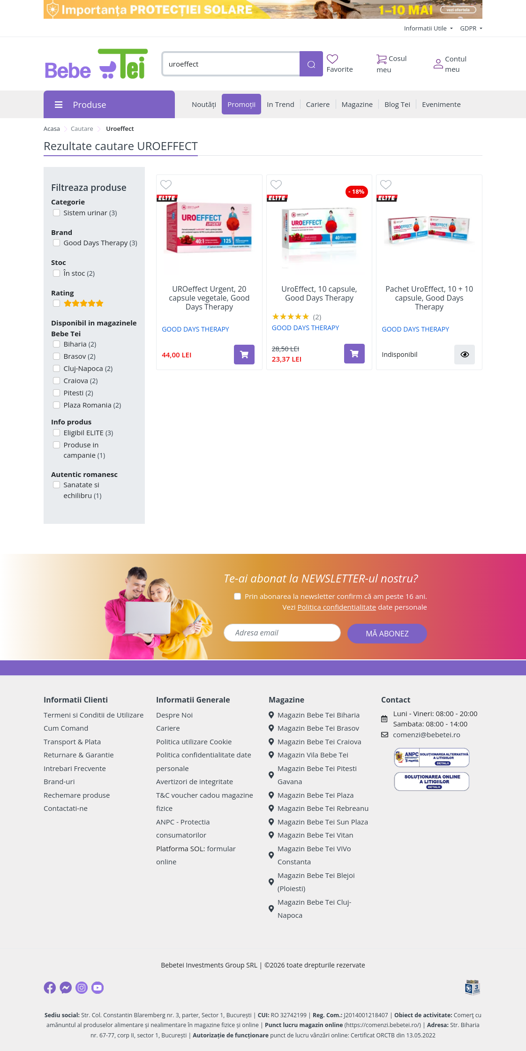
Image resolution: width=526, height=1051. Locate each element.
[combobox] (230, 64)
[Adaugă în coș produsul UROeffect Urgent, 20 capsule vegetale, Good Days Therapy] (244, 354)
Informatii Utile (426, 28)
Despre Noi (174, 714)
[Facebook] (50, 988)
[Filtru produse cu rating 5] (56, 303)
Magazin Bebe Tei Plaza (311, 795)
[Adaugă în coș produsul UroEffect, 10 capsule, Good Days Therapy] (354, 353)
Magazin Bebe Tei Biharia (314, 714)
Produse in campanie (83, 450)
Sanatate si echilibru (82, 490)
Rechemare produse (77, 795)
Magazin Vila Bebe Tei (308, 754)
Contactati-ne (66, 808)
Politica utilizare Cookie (194, 741)
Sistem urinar (89, 212)
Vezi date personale (354, 607)
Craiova (80, 380)
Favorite (340, 64)
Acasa (52, 128)
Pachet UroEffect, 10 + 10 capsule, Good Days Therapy (429, 298)
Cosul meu (391, 61)
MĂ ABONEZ (387, 633)
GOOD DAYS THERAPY (195, 329)
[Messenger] (66, 988)
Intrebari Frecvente (75, 768)
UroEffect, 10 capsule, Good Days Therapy (319, 293)
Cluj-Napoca (87, 368)
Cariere (168, 728)
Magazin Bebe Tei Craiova (315, 741)
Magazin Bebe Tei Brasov (314, 728)
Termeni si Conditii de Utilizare (93, 714)
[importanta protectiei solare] (263, 9)
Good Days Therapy (99, 242)
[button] (464, 354)
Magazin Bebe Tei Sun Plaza (318, 821)
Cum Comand (66, 728)
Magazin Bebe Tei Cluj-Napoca (310, 908)
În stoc (78, 273)
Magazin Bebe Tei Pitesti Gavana (313, 775)
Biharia (79, 343)
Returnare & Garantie (79, 754)
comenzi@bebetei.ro (426, 734)
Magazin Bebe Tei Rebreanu (318, 808)
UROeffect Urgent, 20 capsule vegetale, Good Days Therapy (209, 298)
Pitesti (77, 392)
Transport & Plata (72, 741)
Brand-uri (59, 781)
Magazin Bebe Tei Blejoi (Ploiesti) (312, 881)
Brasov (79, 356)
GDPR (469, 28)
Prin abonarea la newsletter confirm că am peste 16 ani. (336, 596)
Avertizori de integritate (194, 781)
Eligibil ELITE (87, 432)
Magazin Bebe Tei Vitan (311, 834)
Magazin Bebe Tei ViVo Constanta (310, 855)
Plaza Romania (91, 404)
